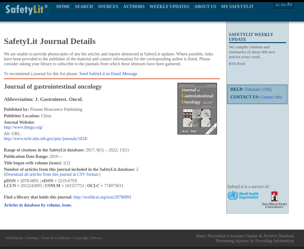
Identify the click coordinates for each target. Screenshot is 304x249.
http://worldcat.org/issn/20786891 (103, 197)
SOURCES (108, 6)
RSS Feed (237, 63)
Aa (277, 4)
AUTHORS (133, 6)
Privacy (96, 238)
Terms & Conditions (55, 238)
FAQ (267, 89)
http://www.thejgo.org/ (23, 127)
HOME (63, 6)
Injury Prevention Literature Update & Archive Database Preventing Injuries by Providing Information (245, 238)
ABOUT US (205, 6)
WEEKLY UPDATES (169, 6)
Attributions (14, 238)
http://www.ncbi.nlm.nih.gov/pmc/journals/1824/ (46, 138)
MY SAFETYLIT (237, 6)
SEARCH (84, 6)
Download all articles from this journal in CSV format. (52, 174)
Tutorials (252, 89)
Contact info (271, 97)
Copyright (81, 238)
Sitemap (32, 238)
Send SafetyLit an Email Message (108, 73)
